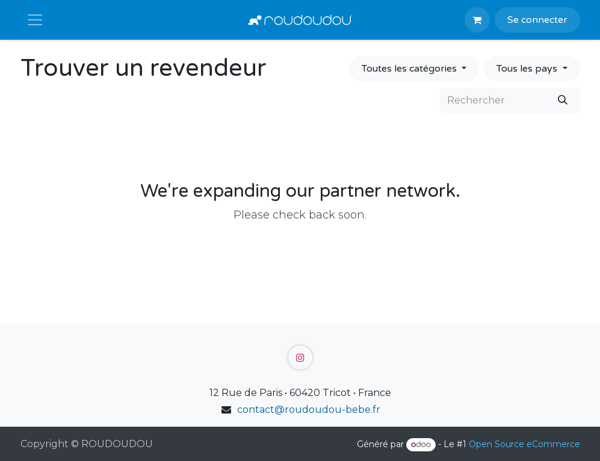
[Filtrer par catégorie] (414, 68)
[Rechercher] (562, 100)
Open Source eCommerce (524, 444)
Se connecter (537, 20)
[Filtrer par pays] (532, 68)
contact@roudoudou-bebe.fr (308, 409)
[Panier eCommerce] (477, 19)
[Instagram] (300, 357)
